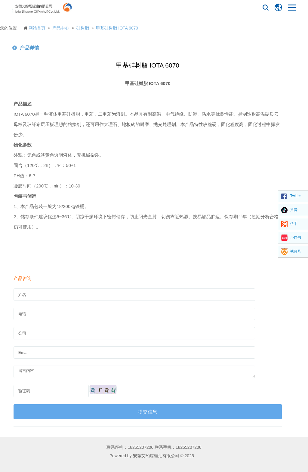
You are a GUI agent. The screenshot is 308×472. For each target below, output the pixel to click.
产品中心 (60, 28)
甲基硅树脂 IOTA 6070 (117, 28)
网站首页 (37, 28)
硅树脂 (82, 28)
